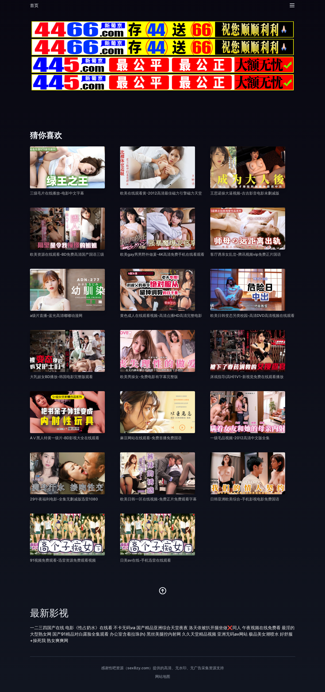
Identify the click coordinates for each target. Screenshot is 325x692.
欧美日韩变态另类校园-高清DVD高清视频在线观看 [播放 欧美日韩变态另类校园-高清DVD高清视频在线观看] (252, 315)
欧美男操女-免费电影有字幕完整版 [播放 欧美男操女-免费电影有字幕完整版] (149, 376)
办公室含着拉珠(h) (128, 634)
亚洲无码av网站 (232, 634)
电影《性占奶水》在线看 (88, 627)
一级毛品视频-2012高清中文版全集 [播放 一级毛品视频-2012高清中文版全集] (240, 438)
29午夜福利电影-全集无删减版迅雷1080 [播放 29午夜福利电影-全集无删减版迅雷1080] (64, 499)
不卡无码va (124, 627)
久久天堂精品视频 (199, 634)
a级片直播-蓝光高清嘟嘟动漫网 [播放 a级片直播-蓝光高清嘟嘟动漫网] (56, 315)
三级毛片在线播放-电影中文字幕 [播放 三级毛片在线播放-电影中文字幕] (57, 193)
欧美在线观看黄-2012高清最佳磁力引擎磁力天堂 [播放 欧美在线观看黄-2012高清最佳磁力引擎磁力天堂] (161, 193)
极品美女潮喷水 (264, 634)
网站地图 (162, 676)
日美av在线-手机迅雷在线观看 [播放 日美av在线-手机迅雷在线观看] (145, 560)
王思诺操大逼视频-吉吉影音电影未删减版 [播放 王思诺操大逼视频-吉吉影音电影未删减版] (244, 193)
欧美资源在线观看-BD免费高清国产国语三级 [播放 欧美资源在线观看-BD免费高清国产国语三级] (67, 254)
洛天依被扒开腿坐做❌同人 (215, 627)
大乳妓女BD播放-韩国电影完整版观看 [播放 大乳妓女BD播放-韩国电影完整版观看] (61, 376)
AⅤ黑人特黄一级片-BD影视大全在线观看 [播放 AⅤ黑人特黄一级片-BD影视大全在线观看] (64, 438)
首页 (34, 5)
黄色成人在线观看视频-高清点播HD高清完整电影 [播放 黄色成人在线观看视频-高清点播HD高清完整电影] (161, 315)
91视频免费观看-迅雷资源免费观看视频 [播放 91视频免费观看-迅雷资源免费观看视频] (63, 560)
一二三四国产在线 (47, 627)
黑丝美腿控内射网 (164, 634)
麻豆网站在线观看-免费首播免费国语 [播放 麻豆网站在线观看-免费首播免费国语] (151, 438)
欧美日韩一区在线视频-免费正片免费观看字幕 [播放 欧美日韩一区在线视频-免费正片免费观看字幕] (158, 499)
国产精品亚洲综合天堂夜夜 (162, 627)
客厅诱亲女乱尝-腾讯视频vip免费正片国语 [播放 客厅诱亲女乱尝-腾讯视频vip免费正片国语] (245, 254)
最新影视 (49, 613)
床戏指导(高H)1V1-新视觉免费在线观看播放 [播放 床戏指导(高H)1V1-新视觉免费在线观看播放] (247, 376)
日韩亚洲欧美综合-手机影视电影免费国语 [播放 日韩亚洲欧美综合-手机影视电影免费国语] (244, 499)
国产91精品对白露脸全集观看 (80, 634)
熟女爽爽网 (57, 640)
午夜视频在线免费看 (261, 627)
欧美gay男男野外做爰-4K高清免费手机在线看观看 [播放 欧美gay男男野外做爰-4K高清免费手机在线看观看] (162, 254)
